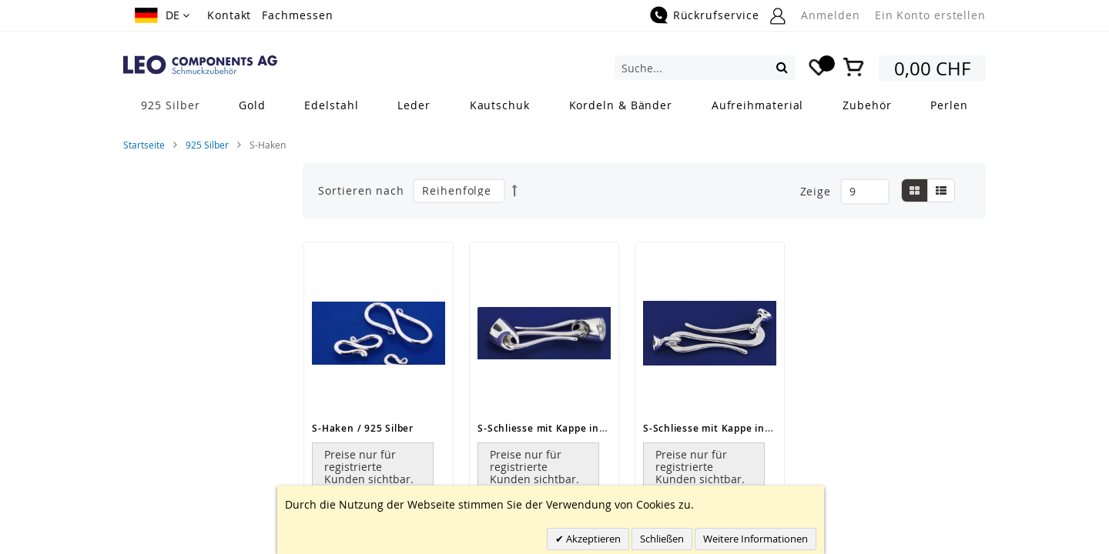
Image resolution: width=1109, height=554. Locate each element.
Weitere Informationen (755, 539)
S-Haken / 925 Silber (363, 428)
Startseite (144, 144)
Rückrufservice (716, 15)
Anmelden (830, 15)
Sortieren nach (361, 190)
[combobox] (705, 67)
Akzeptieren (592, 539)
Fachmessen (297, 15)
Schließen (662, 539)
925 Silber (207, 144)
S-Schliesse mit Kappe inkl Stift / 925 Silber (584, 428)
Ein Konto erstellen (930, 15)
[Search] (782, 66)
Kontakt (229, 15)
